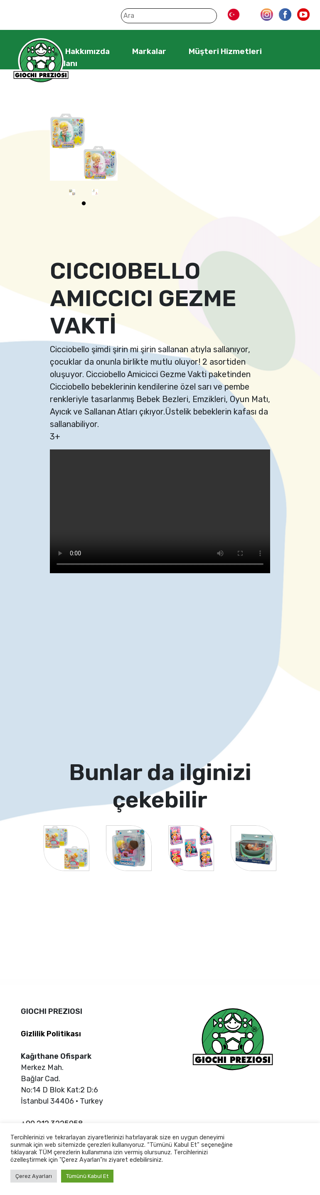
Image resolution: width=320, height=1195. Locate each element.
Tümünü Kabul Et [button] (87, 1176)
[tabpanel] (72, 192)
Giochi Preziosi (40, 61)
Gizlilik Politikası (51, 1033)
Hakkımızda (87, 51)
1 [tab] (83, 203)
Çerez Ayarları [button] (33, 1176)
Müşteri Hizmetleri (225, 51)
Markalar (149, 51)
